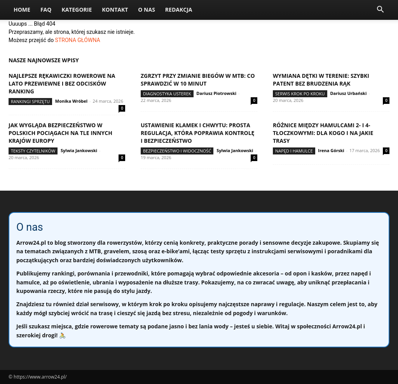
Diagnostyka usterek (167, 93)
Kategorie (76, 9)
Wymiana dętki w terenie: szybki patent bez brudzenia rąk (321, 79)
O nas (146, 9)
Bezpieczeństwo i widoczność (177, 151)
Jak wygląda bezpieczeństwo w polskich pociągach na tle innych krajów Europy (60, 132)
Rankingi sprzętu (30, 101)
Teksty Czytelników (33, 151)
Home (22, 9)
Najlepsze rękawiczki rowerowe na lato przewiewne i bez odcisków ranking (62, 83)
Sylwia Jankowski (79, 150)
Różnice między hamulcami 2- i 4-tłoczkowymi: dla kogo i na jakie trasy (323, 132)
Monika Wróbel (71, 101)
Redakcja (178, 9)
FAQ (46, 9)
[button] (380, 10)
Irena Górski (331, 150)
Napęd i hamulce (294, 151)
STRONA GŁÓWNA (77, 40)
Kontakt (115, 9)
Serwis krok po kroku (300, 93)
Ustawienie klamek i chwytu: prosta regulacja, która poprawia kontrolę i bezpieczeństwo (197, 132)
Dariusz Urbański (348, 93)
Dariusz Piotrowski (216, 93)
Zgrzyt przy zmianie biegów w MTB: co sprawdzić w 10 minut (198, 79)
